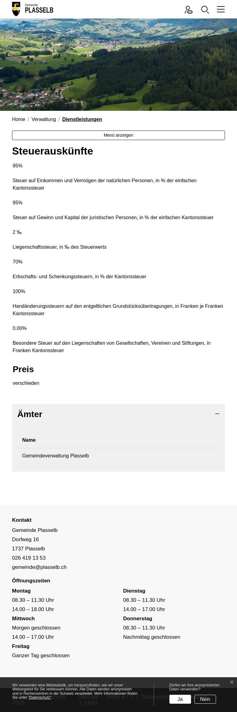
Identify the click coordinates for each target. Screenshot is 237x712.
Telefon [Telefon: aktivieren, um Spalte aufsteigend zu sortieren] (117, 440)
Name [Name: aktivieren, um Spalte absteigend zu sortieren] (29, 440)
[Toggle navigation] (220, 9)
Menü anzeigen (118, 135)
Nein (205, 699)
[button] (206, 9)
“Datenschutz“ (39, 697)
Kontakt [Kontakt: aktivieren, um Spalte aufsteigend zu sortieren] (163, 440)
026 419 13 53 (124, 455)
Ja (180, 699)
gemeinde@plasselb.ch (179, 455)
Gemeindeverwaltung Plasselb (55, 455)
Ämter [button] (29, 414)
